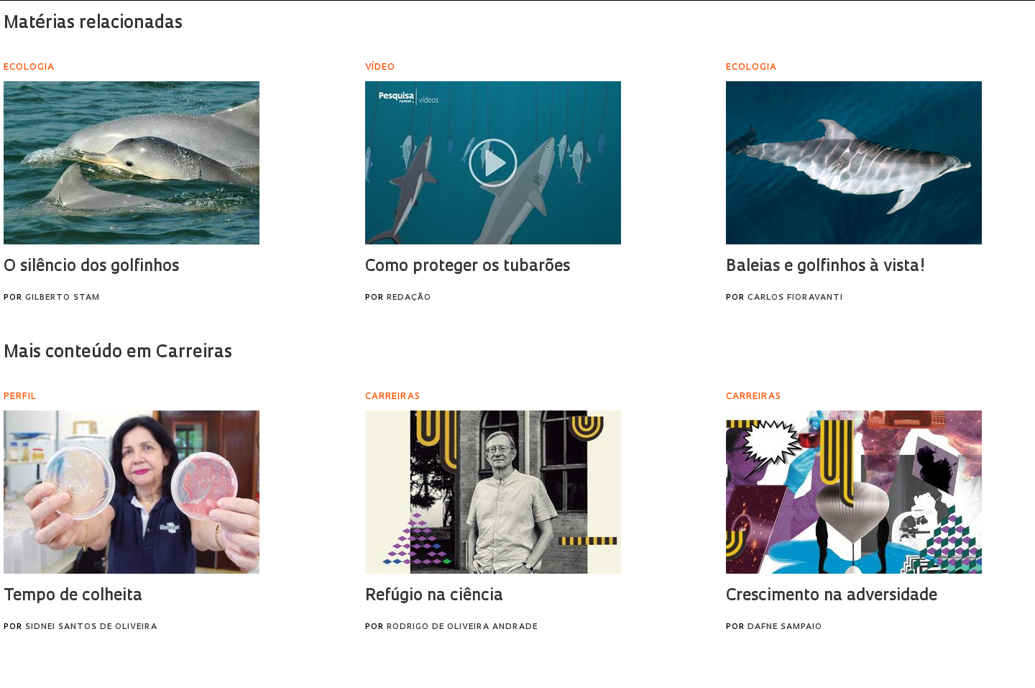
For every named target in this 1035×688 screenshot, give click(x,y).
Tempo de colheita (73, 596)
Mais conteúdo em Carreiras (118, 353)
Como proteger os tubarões (467, 267)
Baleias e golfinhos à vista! (825, 267)
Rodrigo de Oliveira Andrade (462, 627)
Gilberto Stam (62, 298)
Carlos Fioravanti (795, 298)
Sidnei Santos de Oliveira (91, 627)
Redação (409, 298)
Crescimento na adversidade (831, 596)
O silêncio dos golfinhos (91, 267)
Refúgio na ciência (434, 596)
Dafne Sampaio (785, 627)
